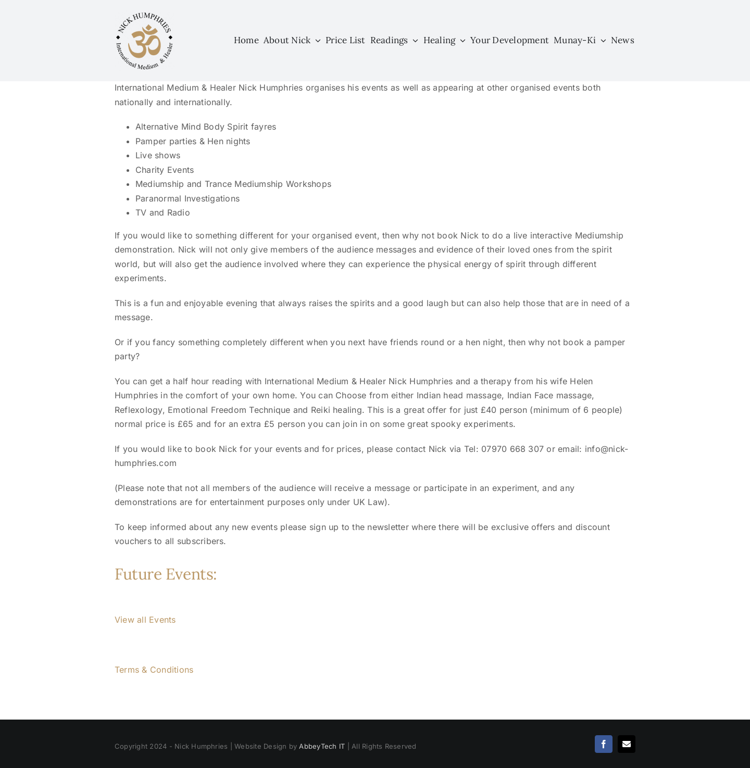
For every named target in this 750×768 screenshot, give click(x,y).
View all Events (145, 619)
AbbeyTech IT (322, 746)
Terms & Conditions (154, 669)
